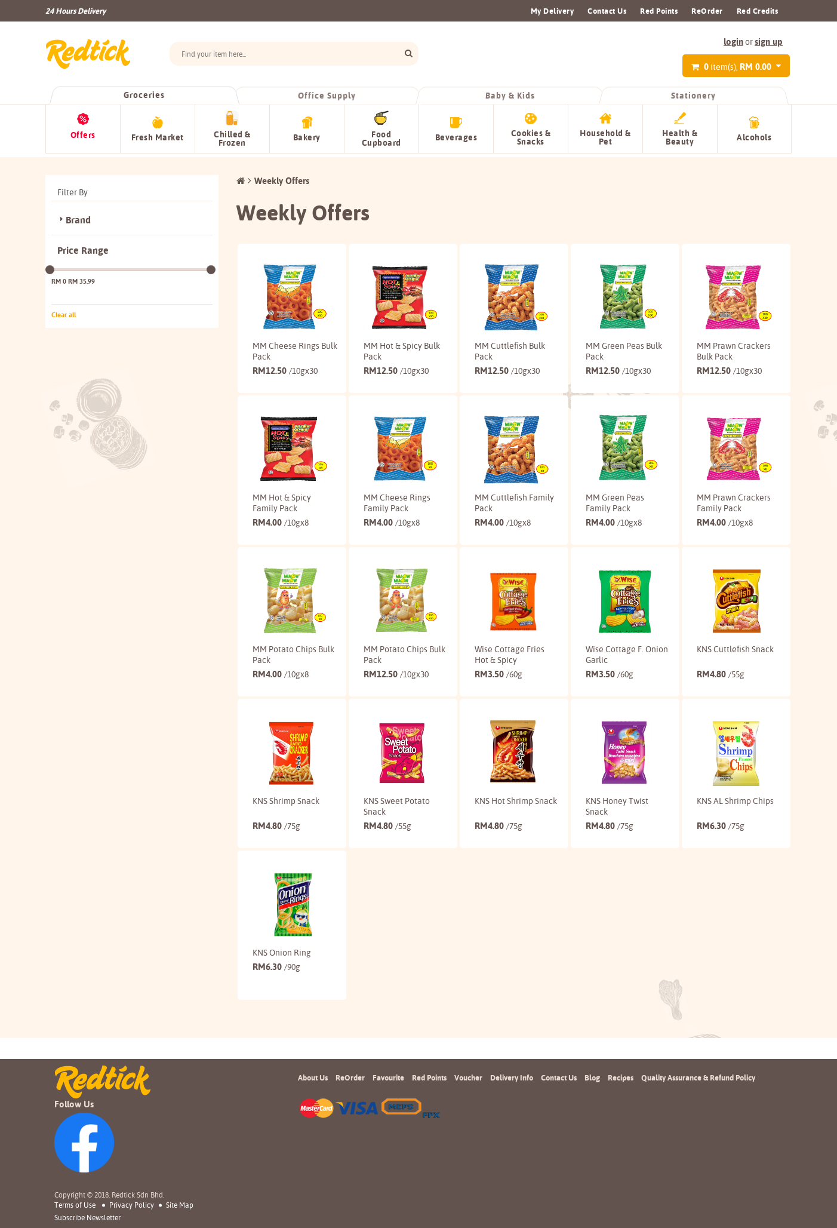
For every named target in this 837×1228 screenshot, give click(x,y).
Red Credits (757, 11)
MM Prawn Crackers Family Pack (726, 525)
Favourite (388, 1125)
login (733, 41)
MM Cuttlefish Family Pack (501, 520)
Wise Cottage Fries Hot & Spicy (506, 693)
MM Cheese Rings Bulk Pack (286, 347)
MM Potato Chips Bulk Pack (284, 693)
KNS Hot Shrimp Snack (504, 854)
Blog (592, 1125)
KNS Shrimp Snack (286, 849)
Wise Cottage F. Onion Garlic (615, 693)
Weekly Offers (281, 177)
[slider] (49, 266)
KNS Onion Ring (282, 1011)
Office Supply (327, 95)
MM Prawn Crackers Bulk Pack (722, 353)
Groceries (144, 95)
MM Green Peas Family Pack (615, 520)
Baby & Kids (510, 95)
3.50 (498, 712)
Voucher (468, 1125)
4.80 (720, 712)
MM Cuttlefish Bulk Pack (501, 347)
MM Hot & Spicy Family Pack (282, 520)
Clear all (63, 311)
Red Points (659, 11)
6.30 (720, 874)
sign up (769, 41)
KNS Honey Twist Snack (617, 854)
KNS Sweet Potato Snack (397, 854)
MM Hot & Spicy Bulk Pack (393, 347)
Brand (78, 216)
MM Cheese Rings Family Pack (397, 520)
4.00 (281, 550)
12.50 (285, 377)
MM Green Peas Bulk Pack (615, 347)
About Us (313, 1125)
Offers (83, 135)
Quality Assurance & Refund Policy (698, 1125)
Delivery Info (511, 1125)
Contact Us (606, 11)
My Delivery (552, 11)
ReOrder (707, 11)
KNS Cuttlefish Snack (723, 693)
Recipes (620, 1125)
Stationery (693, 95)
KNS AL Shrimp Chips (724, 854)
